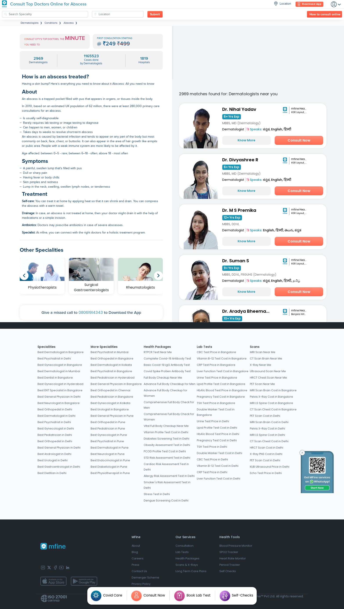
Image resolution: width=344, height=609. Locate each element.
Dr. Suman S (235, 260)
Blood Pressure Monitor (235, 546)
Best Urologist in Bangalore (110, 409)
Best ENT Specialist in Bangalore (60, 390)
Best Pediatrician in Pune (108, 428)
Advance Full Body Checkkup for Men (169, 384)
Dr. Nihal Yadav (239, 109)
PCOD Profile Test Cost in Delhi (165, 451)
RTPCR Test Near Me (158, 352)
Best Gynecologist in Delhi (56, 428)
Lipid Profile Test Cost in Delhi (217, 427)
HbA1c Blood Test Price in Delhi (218, 434)
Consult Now (299, 140)
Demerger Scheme (145, 577)
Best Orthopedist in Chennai (110, 390)
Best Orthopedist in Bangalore (112, 358)
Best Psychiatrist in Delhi (54, 358)
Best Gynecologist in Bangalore (60, 365)
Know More (246, 140)
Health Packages (157, 347)
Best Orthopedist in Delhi (55, 409)
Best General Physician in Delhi (59, 397)
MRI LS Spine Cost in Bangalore (271, 403)
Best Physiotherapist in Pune (110, 473)
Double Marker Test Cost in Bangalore (216, 412)
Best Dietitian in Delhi (52, 473)
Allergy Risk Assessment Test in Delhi (169, 476)
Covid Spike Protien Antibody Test (167, 371)
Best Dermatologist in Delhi (56, 416)
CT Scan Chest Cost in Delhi (269, 441)
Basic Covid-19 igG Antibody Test (167, 365)
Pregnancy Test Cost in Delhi (217, 440)
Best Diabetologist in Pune (109, 467)
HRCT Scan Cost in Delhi (266, 447)
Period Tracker (229, 565)
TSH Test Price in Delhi (212, 447)
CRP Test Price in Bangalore (216, 365)
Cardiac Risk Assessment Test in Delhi (166, 466)
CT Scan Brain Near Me (266, 358)
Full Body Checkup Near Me (163, 377)
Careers (137, 558)
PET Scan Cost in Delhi (265, 416)
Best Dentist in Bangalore (55, 377)
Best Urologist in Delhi (53, 460)
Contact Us (139, 571)
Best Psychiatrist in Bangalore (111, 371)
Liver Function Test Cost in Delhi (218, 478)
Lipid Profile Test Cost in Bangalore (221, 384)
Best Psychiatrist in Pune (107, 441)
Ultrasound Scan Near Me (268, 371)
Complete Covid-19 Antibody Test (167, 358)
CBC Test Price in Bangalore (216, 352)
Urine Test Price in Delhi (213, 421)
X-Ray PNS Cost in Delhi (266, 454)
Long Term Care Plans (191, 571)
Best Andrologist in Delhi (54, 454)
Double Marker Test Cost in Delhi (219, 453)
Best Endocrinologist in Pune (110, 460)
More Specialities (104, 347)
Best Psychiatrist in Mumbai (110, 352)
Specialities (47, 347)
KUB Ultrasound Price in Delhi (269, 467)
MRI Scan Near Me (262, 352)
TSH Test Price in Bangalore (216, 403)
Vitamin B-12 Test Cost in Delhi (217, 466)
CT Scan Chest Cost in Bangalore (273, 409)
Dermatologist (233, 129)
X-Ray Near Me (260, 365)
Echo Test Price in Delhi (266, 473)
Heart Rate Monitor (232, 558)
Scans (255, 347)
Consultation (185, 546)
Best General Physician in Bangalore (116, 384)
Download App (309, 4)
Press (135, 565)
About (136, 546)
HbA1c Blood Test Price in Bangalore (222, 390)
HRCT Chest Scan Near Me (268, 377)
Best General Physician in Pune (112, 416)
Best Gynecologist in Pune (109, 435)
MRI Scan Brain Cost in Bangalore (273, 390)
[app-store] (53, 581)
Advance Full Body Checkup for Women (165, 393)
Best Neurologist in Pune (108, 454)
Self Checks (227, 571)
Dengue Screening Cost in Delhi (166, 500)
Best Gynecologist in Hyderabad (60, 384)
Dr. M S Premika (239, 210)
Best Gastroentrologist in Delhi (59, 467)
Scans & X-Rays (187, 565)
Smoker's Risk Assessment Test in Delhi (167, 485)
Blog (135, 552)
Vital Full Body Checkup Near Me (166, 426)
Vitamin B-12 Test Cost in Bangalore (222, 358)
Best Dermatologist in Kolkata (111, 365)
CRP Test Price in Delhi (212, 472)
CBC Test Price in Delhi (212, 459)
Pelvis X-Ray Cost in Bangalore (271, 397)
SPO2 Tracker (228, 552)
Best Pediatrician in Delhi (55, 435)
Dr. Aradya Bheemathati (247, 311)
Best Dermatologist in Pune (110, 447)
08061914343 (91, 312)
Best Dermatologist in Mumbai (59, 371)
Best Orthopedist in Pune (108, 422)
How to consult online (325, 14)
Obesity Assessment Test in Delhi (167, 445)
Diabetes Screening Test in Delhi (166, 438)
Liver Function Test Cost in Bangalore (222, 371)
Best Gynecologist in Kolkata (110, 403)
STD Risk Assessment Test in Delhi (167, 458)
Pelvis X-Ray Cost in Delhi (267, 428)
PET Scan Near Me (262, 384)
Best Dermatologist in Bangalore (61, 352)
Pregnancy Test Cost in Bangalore (221, 397)
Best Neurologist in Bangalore (59, 403)
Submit (155, 14)
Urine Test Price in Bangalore (217, 377)
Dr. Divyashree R (240, 159)
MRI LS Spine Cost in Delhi (267, 435)
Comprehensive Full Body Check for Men (169, 405)
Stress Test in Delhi (157, 494)
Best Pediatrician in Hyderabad (112, 377)
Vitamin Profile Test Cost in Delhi (166, 432)
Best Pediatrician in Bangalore (112, 397)
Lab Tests (204, 347)
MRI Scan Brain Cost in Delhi (269, 422)
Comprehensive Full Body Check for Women (169, 416)
